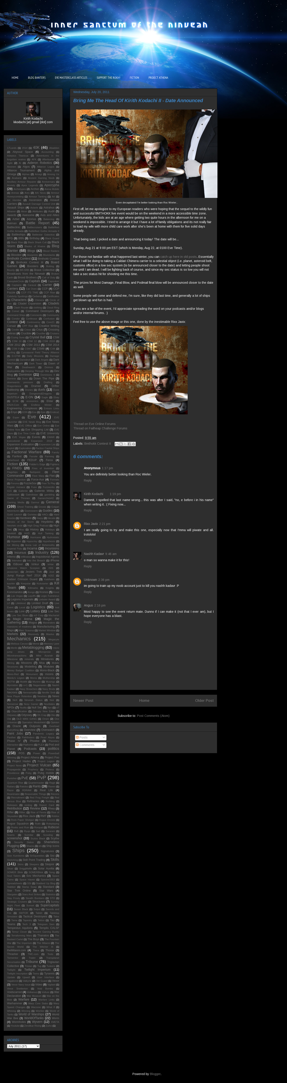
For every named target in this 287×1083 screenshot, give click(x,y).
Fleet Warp (38, 476)
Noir (52, 700)
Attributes (37, 211)
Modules (48, 666)
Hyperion (16, 541)
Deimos (49, 367)
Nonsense (12, 704)
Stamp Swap (29, 887)
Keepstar (26, 583)
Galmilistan (32, 494)
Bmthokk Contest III (29, 262)
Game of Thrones (18, 498)
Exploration (25, 448)
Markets (12, 634)
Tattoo (41, 920)
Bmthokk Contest (19, 258)
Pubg (28, 773)
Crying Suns (18, 337)
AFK (34, 159)
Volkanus (32, 992)
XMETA (55, 1022)
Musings (50, 681)
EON (25, 412)
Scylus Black (37, 838)
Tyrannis (49, 973)
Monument (32, 674)
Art (53, 196)
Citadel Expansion (29, 303)
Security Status (24, 842)
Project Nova (14, 765)
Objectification (19, 711)
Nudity (23, 707)
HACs (45, 514)
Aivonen (11, 166)
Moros (33, 678)
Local (22, 607)
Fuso (34, 487)
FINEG (17, 468)
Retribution (14, 808)
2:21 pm (104, 524)
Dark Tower (35, 363)
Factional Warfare (27, 452)
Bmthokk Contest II (97, 443)
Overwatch (48, 729)
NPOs (11, 707)
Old (9, 719)
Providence (13, 773)
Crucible (26, 333)
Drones (29, 389)
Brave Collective (44, 270)
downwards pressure (20, 382)
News (55, 696)
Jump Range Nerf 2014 (23, 575)
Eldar (50, 401)
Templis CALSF (49, 928)
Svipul (37, 909)
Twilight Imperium (37, 969)
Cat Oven (31, 288)
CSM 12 (32, 341)
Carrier (47, 285)
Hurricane (35, 537)
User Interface (45, 977)
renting (28, 805)
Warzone (36, 1007)
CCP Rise (49, 292)
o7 (58, 707)
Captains (16, 285)
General (52, 502)
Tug (39, 966)
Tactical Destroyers (35, 916)
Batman (12, 223)
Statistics (50, 894)
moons (49, 674)
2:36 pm (104, 580)
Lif (8, 603)
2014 (25, 148)
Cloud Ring (53, 307)
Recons (55, 794)
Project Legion (46, 761)
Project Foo (52, 757)
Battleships (18, 234)
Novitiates (49, 704)
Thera (36, 950)
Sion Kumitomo (15, 855)
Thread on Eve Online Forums (94, 424)
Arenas (15, 192)
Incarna (32, 548)
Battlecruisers (34, 227)
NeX (15, 700)
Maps (10, 630)
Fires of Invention (43, 468)
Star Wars (46, 890)
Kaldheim (49, 579)
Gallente (23, 491)
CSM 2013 (33, 344)
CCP (45, 288)
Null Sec (37, 707)
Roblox (55, 816)
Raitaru (11, 786)
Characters (18, 300)
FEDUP (32, 460)
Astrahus (49, 207)
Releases (12, 805)
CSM (56, 337)
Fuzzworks (49, 487)
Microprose (44, 652)
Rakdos (24, 786)
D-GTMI (16, 356)
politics (53, 748)
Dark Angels (42, 359)
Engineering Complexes (22, 408)
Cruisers (54, 333)
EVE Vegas (19, 437)
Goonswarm (31, 510)
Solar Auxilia (46, 868)
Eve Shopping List (37, 429)
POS (22, 753)
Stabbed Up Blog (45, 883)
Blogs (31, 251)
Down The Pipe (44, 378)
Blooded (16, 254)
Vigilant (51, 984)
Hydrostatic (53, 537)
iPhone (55, 560)
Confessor (31, 318)
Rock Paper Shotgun (22, 820)
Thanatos (43, 935)
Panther (11, 737)
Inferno (11, 556)
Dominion (25, 374)
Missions (26, 662)
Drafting (48, 382)
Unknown (90, 580)
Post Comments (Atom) (153, 716)
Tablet (39, 913)
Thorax (49, 950)
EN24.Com (13, 405)
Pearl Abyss (48, 737)
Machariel (54, 615)
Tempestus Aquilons (20, 928)
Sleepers (34, 864)
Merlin (14, 648)
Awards (11, 215)
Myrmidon (12, 685)
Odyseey (12, 715)
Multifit (23, 681)
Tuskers (50, 966)
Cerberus (37, 296)
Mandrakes (49, 622)
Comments (85, 745)
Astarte (34, 207)
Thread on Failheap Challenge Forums (100, 428)
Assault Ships (16, 207)
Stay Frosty (13, 898)
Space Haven (27, 879)
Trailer (32, 958)
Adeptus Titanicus (17, 155)
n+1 (25, 685)
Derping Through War (37, 371)
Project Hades (21, 761)
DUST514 (13, 397)
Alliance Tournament (21, 170)
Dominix (11, 378)
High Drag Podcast (38, 525)
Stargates (12, 894)
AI (20, 163)
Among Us (53, 174)
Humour (13, 537)
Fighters (54, 464)
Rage (52, 782)
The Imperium (24, 943)
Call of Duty (48, 277)
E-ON (29, 397)
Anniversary (48, 181)
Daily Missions (35, 356)
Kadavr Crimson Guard (22, 579)
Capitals (34, 281)
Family (55, 452)
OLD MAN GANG (26, 719)
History (34, 529)
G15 (9, 491)
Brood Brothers (27, 277)
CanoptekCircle (15, 281)
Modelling (31, 666)
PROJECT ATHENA (158, 78)
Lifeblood (21, 603)
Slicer (10, 868)
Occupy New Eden (44, 711)
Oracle (17, 726)
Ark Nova (40, 192)
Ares (27, 192)
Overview (29, 729)
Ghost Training (25, 506)
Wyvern (37, 1022)
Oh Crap (41, 715)
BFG (10, 238)
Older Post (204, 700)
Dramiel (36, 386)
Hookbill (11, 533)
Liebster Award (47, 599)
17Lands (12, 148)
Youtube (15, 1025)
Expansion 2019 (41, 441)
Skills (55, 859)
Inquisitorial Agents (47, 556)
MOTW (11, 681)
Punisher (12, 778)
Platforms (28, 744)
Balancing (48, 219)
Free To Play (48, 483)
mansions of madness (19, 626)
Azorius (31, 219)
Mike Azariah (44, 655)
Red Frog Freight (39, 797)
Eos (34, 412)
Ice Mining (13, 545)
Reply (88, 480)
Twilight (11, 969)
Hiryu (21, 529)
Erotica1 (54, 412)
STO (52, 898)
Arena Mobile (52, 189)
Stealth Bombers (35, 898)
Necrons (12, 692)
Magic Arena (22, 619)
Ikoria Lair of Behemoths (40, 545)
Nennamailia (30, 692)
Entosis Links (51, 408)
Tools (50, 954)
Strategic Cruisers (17, 901)
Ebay (56, 397)
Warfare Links (46, 999)
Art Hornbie (14, 200)
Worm (55, 1018)
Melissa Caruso (19, 643)
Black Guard (52, 238)
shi (40, 846)
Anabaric (17, 178)
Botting (50, 266)
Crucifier (40, 333)
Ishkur (35, 564)
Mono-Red (13, 674)
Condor (16, 318)
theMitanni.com (16, 950)
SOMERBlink (36, 872)
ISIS (51, 568)
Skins (20, 864)
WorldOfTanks (34, 1018)
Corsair (11, 325)
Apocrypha (51, 185)
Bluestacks (49, 255)
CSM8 (40, 348)
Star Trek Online (19, 890)
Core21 (50, 322)
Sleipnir (49, 864)
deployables (13, 371)
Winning (25, 1011)
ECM (15, 401)
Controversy (33, 322)
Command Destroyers (40, 311)
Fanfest (17, 456)
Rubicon (53, 827)
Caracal (32, 285)
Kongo (31, 592)
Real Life (46, 790)
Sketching (12, 860)
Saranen (50, 831)
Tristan (28, 966)
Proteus (49, 769)
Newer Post (83, 700)
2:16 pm (100, 605)
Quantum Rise (15, 782)
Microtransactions (16, 655)
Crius (39, 329)
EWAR (51, 437)
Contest (12, 322)
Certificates (53, 296)
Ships (18, 850)
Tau (52, 920)
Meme (35, 643)
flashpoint (35, 472)
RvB (16, 831)
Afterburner (48, 159)
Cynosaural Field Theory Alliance (40, 352)
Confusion (49, 318)
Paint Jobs (15, 733)
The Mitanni (43, 943)
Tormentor (12, 958)
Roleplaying (52, 823)
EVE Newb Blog (32, 422)
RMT (43, 816)
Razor (10, 790)
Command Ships (16, 315)
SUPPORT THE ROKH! (108, 78)
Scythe (55, 838)
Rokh (38, 823)
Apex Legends (29, 185)
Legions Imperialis (22, 599)
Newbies (42, 696)
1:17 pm (107, 468)
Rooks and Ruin (20, 827)
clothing (37, 307)
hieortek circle (15, 525)
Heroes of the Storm (20, 521)
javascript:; (13, 571)
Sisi (52, 855)
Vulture (45, 992)
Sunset (30, 905)
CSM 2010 (48, 341)
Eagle (45, 397)
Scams (11, 835)
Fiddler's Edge (37, 464)
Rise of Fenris (38, 812)
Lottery (35, 611)
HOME (15, 78)
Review (35, 808)
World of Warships (31, 1014)
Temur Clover (19, 931)
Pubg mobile (46, 773)
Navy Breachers (29, 689)
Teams (11, 924)
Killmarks (33, 588)
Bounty (11, 270)
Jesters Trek (34, 571)
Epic (43, 412)
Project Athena (30, 757)
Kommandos (15, 592)
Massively (33, 634)
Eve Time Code (26, 433)
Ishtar (50, 564)
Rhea (51, 808)
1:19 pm (115, 494)
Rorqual (38, 827)
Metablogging (33, 647)
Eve (32, 416)
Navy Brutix (48, 689)
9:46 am (111, 554)
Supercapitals (49, 905)
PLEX (41, 744)
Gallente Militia (44, 490)
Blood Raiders (51, 251)
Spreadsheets (14, 883)
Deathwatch (28, 367)
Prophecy (33, 769)
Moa (42, 662)
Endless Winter (41, 405)
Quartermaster (36, 782)
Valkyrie (27, 981)
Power (36, 753)
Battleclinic (13, 227)
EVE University (49, 433)
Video (38, 984)
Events (36, 437)
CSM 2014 (52, 344)
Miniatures (47, 659)
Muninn (36, 681)
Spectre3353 (48, 879)
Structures (38, 901)
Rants (37, 786)
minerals (29, 659)
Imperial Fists (14, 548)
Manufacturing (46, 626)
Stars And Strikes (31, 894)
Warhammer (14, 1003)
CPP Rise (27, 326)
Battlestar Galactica (43, 234)
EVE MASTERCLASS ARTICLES (71, 78)
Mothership (49, 678)
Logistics (38, 607)
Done (25, 378)
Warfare (23, 999)
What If (50, 1007)
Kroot (56, 592)
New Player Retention (19, 696)
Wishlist (40, 1011)
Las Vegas (17, 596)
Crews (27, 329)
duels (41, 389)
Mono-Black (47, 670)
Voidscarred (14, 992)
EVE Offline (25, 425)
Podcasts (30, 748)
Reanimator (13, 794)
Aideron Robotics (39, 163)
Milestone (12, 659)
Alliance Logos (45, 166)
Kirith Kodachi (93, 494)
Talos (56, 916)
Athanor (11, 211)
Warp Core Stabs (38, 1003)
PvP (41, 777)
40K (36, 147)
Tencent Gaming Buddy (45, 931)
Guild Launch (14, 514)
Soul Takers (14, 875)
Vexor (55, 980)
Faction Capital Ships (47, 448)
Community (53, 315)
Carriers (12, 288)
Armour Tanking (38, 196)
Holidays (50, 529)
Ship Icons (52, 846)
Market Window (46, 630)
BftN (21, 238)
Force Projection (16, 479)
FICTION (134, 78)
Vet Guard (41, 981)
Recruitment (18, 797)
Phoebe (34, 740)
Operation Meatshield (34, 722)
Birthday (34, 238)
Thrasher (12, 954)
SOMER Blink (15, 872)
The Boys (34, 939)
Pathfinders (28, 737)
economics (32, 401)
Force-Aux (37, 479)
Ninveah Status (34, 700)
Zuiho (49, 1025)
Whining (11, 1011)
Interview (17, 560)
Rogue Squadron (18, 823)
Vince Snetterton (17, 988)
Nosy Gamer (31, 704)
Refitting (50, 801)
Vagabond (12, 981)
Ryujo (27, 831)
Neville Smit (48, 692)
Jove (51, 571)
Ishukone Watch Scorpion (23, 568)
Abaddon (54, 148)
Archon (34, 189)
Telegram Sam (45, 924)
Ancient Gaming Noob (41, 178)
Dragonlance (14, 386)
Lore (22, 611)
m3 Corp (38, 615)
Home (144, 700)
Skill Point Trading (34, 859)
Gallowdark (13, 494)
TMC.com (33, 954)
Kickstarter (42, 583)
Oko (53, 715)
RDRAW (26, 790)
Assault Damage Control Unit (39, 204)
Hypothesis (49, 541)
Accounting (48, 152)
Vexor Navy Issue (21, 984)
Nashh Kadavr (94, 554)
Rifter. (22, 812)
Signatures (47, 851)
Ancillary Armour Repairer (21, 181)
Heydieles (47, 521)
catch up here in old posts (178, 256)
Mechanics (19, 638)
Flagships (12, 472)
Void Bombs (45, 988)
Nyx (49, 707)
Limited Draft (40, 603)
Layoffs (32, 596)
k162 (51, 575)
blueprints (32, 255)
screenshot (14, 838)
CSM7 (28, 348)
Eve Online (43, 425)
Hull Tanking (45, 533)
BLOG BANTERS (36, 78)
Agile (10, 163)
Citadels (53, 303)
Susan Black (21, 909)
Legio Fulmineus (50, 596)
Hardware (26, 518)
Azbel (15, 219)
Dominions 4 (47, 374)
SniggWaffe (25, 868)
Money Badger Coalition (20, 670)
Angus (88, 605)
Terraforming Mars (21, 935)
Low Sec (53, 611)
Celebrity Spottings (17, 296)
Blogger (155, 1074)
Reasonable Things (35, 794)
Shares (30, 846)
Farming (49, 456)
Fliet (52, 475)
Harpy (40, 518)
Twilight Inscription (17, 973)
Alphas (26, 174)
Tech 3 (26, 924)
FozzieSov (30, 483)
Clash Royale (21, 307)
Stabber (11, 887)
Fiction (12, 464)
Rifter (10, 812)
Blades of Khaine (35, 246)
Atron (24, 211)
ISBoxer (18, 564)
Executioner (13, 441)
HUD (27, 533)
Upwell (26, 977)
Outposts (34, 726)
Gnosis (42, 506)
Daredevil (25, 359)
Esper (16, 417)
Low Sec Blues (19, 615)
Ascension (35, 200)
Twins (36, 973)
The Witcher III (42, 946)
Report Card (46, 805)
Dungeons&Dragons (40, 393)
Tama (14, 920)
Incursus (20, 552)
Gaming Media (15, 502)
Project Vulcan (39, 765)
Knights (50, 588)
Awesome (28, 215)
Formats (54, 479)
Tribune (32, 962)
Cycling (11, 352)
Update (11, 977)
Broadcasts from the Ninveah (26, 273)
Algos (26, 166)
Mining (10, 663)
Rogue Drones (47, 820)
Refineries (33, 801)
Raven (51, 786)
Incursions (52, 548)
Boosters (32, 266)
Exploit (11, 448)
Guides (48, 510)
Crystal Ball (37, 337)
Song (52, 872)
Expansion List (47, 444)
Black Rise (17, 242)
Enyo (14, 412)
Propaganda (14, 769)
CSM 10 (16, 341)
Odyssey (26, 715)
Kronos (43, 592)
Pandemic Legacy (43, 733)
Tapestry (27, 920)
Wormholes (19, 1022)
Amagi (38, 174)
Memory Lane (51, 643)
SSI (29, 883)
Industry (42, 552)
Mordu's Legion (16, 678)
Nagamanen (40, 685)
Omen (45, 719)
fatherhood (13, 460)
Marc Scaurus (26, 630)
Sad (38, 831)
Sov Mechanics (36, 875)
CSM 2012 (14, 344)
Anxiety (11, 185)
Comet (15, 311)
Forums (15, 483)
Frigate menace (16, 487)
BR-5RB (24, 270)
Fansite (33, 456)
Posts (82, 737)
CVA (52, 348)
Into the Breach (36, 560)
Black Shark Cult (37, 242)
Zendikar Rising (32, 1025)
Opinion (55, 722)
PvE (24, 778)
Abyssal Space (23, 151)
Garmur (35, 502)
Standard (48, 886)
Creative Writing (49, 325)
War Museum (34, 996)
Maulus (50, 634)
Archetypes (19, 189)
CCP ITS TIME (29, 292)
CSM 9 (16, 348)
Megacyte (53, 639)
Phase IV (14, 740)
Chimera (39, 300)
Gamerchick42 (46, 498)
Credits (15, 329)
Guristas (32, 514)
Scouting (48, 835)
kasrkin (11, 583)
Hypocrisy (31, 541)
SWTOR (23, 913)
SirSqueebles (37, 855)
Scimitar (29, 835)
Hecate (51, 518)
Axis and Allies (49, 215)
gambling (49, 494)
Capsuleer (53, 281)
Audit (51, 211)
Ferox (49, 460)
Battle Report (37, 223)
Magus (33, 622)
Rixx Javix (91, 524)
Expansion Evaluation (20, 444)
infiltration (26, 556)
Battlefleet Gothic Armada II (43, 231)
